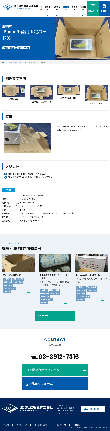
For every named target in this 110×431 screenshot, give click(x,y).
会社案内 (83, 8)
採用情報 (74, 8)
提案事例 (66, 8)
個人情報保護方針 (41, 425)
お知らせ (5, 425)
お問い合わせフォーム (56, 370)
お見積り (76, 425)
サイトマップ (22, 425)
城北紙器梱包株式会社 (20, 7)
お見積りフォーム (56, 384)
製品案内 (47, 8)
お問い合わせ (61, 425)
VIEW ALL (55, 315)
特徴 (41, 8)
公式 (93, 408)
